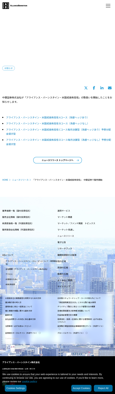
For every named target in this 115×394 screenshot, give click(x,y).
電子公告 (62, 242)
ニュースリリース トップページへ (60, 160)
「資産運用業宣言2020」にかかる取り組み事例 (77, 302)
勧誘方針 (8, 315)
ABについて (7, 254)
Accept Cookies (81, 388)
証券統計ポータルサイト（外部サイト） (23, 333)
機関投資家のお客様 (67, 254)
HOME (5, 179)
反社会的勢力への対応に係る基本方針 (20, 319)
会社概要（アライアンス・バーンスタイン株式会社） (27, 269)
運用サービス (64, 210)
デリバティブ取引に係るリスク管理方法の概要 (76, 306)
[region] (57, 382)
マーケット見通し (66, 229)
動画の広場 (63, 273)
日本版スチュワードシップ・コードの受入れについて (79, 298)
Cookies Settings (12, 337)
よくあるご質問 (65, 280)
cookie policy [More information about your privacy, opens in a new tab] (29, 381)
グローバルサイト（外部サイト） (72, 333)
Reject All (103, 388)
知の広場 (62, 261)
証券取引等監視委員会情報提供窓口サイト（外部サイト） (81, 327)
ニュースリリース (20, 179)
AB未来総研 (10, 284)
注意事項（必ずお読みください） (18, 326)
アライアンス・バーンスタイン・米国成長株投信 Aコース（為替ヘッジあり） (47, 117)
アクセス (9, 274)
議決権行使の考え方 (13, 302)
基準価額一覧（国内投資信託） (17, 210)
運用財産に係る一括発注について (18, 306)
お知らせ (8, 68)
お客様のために (12, 279)
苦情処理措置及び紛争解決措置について (74, 310)
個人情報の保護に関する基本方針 (18, 310)
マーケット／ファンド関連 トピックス (76, 223)
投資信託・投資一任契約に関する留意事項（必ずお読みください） (80, 320)
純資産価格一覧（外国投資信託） (18, 223)
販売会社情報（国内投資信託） (17, 216)
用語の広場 (63, 267)
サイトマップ (64, 286)
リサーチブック (65, 248)
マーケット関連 (65, 216)
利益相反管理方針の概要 (67, 315)
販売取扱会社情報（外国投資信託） (19, 229)
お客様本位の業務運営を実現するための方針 (23, 298)
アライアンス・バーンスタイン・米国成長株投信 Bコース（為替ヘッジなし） (47, 123)
